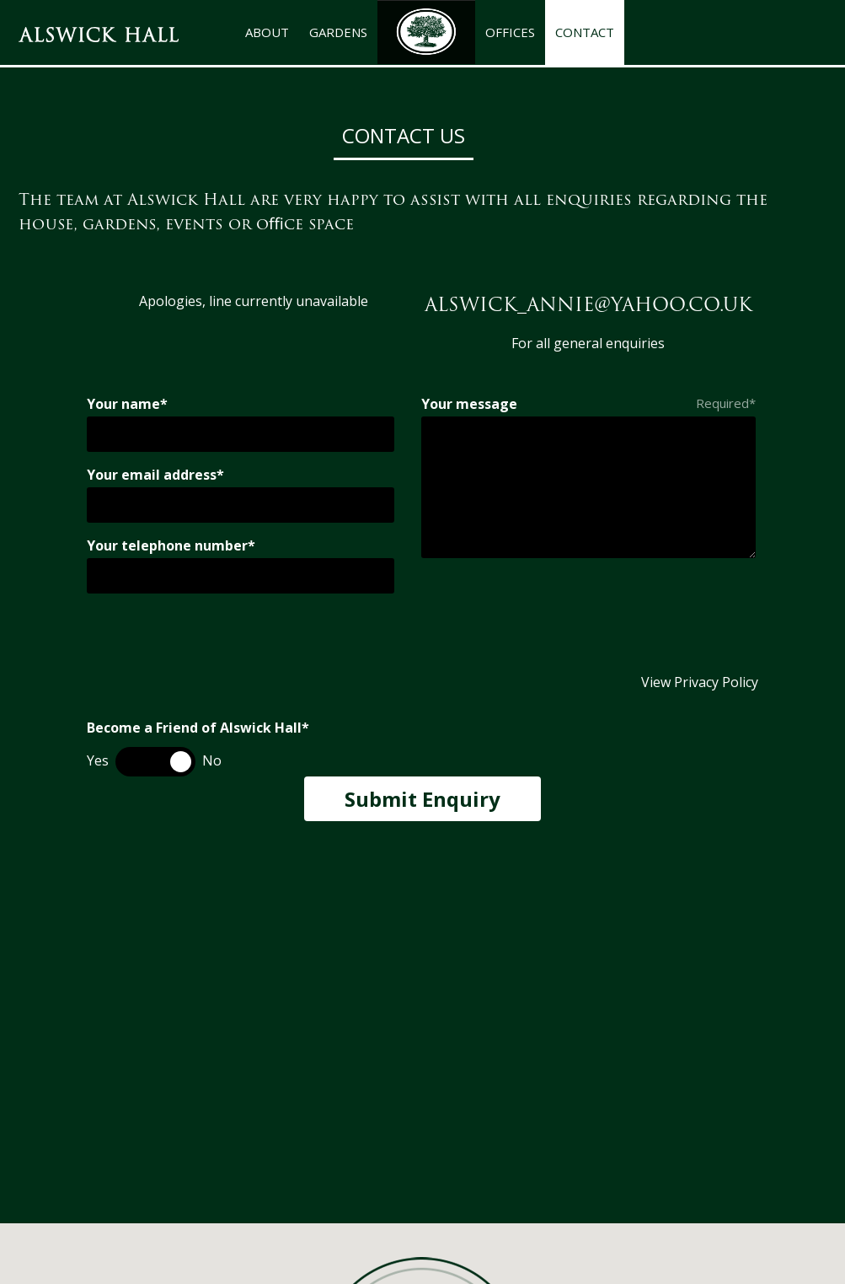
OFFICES (510, 32)
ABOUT (267, 32)
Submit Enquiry (422, 799)
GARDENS (338, 32)
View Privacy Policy (699, 682)
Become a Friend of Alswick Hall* (198, 727)
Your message (469, 404)
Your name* (127, 404)
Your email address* (155, 474)
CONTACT (584, 32)
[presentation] (215, 640)
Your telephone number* (171, 545)
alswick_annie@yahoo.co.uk (588, 305)
